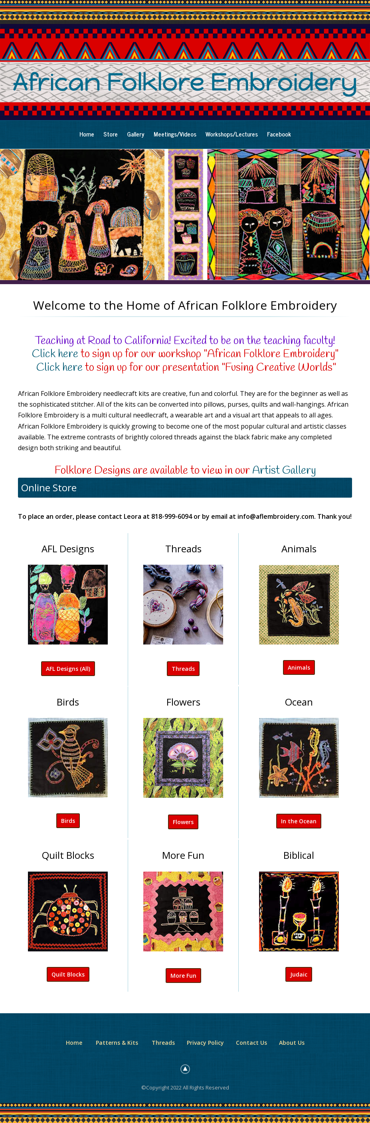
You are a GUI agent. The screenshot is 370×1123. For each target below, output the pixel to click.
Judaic (298, 974)
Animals (299, 667)
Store (110, 134)
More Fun (183, 975)
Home (86, 134)
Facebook (279, 134)
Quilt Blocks (68, 974)
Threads (183, 668)
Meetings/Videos (175, 134)
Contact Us (251, 1042)
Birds (68, 820)
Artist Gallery (284, 470)
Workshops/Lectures (232, 134)
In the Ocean (299, 821)
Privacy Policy (205, 1042)
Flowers (183, 822)
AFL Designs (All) (68, 668)
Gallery (135, 134)
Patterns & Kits (117, 1042)
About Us (292, 1042)
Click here (55, 354)
